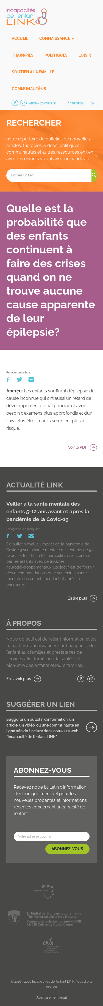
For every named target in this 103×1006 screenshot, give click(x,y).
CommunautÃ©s (29, 89)
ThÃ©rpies (23, 55)
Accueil (20, 38)
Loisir (85, 55)
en (92, 103)
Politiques (56, 55)
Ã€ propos (75, 103)
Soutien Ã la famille (33, 72)
